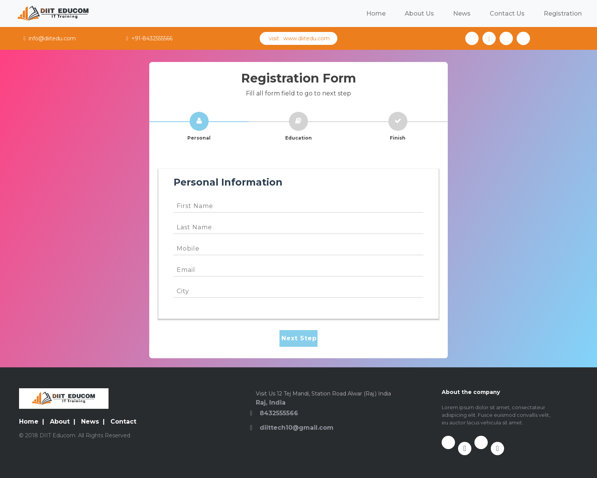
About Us (419, 13)
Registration (563, 13)
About (60, 421)
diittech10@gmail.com (297, 427)
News (462, 13)
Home (376, 13)
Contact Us (507, 13)
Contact (123, 421)
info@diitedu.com (50, 38)
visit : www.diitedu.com (298, 38)
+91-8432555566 (149, 38)
